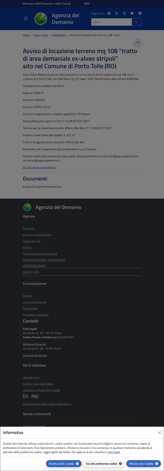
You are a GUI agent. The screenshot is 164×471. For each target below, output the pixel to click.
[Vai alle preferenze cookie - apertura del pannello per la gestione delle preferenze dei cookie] (104, 463)
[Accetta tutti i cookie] (64, 463)
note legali (113, 452)
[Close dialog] (159, 432)
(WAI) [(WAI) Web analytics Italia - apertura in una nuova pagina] (107, 443)
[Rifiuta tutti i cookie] (143, 463)
